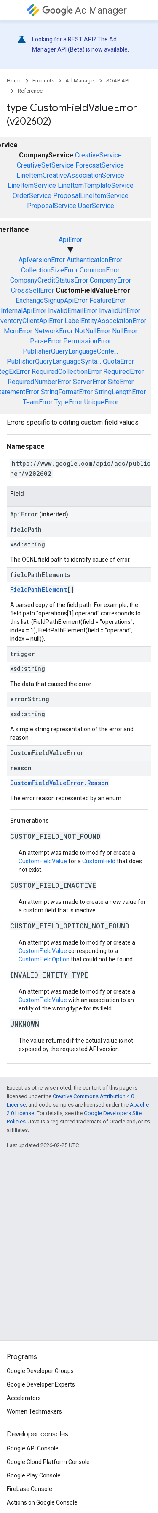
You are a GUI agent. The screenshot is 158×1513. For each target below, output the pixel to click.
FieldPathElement (38, 589)
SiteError (121, 382)
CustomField (98, 861)
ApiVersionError (42, 260)
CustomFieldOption (44, 959)
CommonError (100, 270)
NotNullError (92, 331)
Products (43, 80)
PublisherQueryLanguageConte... (70, 351)
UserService (96, 206)
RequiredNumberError (39, 382)
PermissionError (87, 341)
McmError (18, 331)
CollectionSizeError (49, 270)
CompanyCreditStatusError (49, 280)
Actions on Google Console (42, 1502)
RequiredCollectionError (67, 372)
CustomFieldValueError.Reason (59, 783)
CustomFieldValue (43, 861)
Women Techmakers (34, 1411)
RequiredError (123, 372)
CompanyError (110, 280)
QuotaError (118, 361)
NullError (124, 331)
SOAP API (117, 80)
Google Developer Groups (40, 1370)
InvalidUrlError (119, 311)
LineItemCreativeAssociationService (70, 175)
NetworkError (53, 331)
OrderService (32, 196)
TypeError (68, 402)
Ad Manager (84, 10)
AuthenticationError (94, 260)
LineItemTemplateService (96, 185)
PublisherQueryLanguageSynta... (54, 361)
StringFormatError (67, 392)
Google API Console (33, 1448)
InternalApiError (23, 311)
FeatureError (107, 301)
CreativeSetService (45, 165)
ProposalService (51, 206)
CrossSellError (32, 290)
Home (14, 80)
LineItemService (32, 185)
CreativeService (98, 155)
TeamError (38, 402)
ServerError (89, 382)
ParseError (46, 341)
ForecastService (99, 165)
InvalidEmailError (72, 311)
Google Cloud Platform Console (48, 1461)
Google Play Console (34, 1475)
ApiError (70, 240)
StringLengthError (120, 392)
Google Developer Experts (41, 1384)
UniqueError (101, 402)
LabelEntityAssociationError (105, 321)
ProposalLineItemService (91, 196)
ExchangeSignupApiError (52, 301)
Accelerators (24, 1398)
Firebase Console (29, 1489)
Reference (30, 91)
